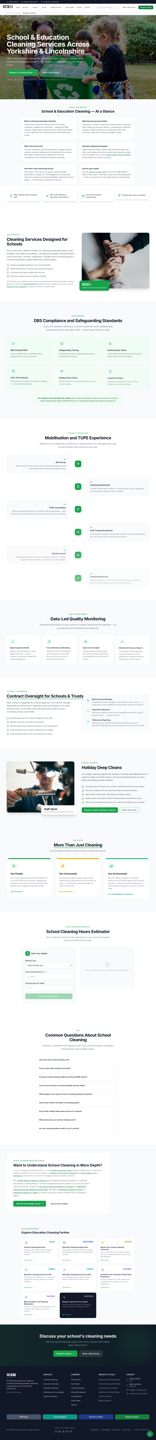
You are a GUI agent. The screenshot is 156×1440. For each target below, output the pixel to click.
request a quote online (97, 172)
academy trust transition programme (64, 1173)
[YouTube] (63, 1431)
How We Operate (77, 1388)
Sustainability (105, 1430)
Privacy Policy (126, 1430)
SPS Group (24, 1417)
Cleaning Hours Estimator (16, 287)
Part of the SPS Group (142, 1430)
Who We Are (76, 1380)
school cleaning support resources (32, 1180)
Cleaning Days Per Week (34, 983)
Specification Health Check (109, 1392)
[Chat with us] (150, 1434)
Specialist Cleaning (50, 1388)
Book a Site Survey (129, 7)
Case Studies (69, 7)
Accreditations (76, 1396)
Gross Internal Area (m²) (34, 972)
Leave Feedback (60, 1417)
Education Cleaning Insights (109, 1380)
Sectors (36, 7)
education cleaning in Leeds (25, 1192)
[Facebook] (56, 1431)
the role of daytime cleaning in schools (56, 1186)
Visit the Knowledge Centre (29, 1204)
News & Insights (105, 1401)
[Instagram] (67, 1431)
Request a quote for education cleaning (100, 813)
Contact (87, 7)
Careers (79, 7)
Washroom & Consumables (53, 1392)
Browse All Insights (59, 1204)
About (45, 7)
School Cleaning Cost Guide (109, 1384)
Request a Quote (145, 7)
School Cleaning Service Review (118, 155)
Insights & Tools (56, 7)
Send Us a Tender (96, 1417)
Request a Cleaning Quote (22, 72)
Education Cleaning (50, 1384)
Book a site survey (129, 813)
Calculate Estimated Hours (48, 996)
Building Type (30, 961)
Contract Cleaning (50, 1380)
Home (18, 7)
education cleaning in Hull (70, 1189)
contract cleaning (29, 284)
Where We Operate (78, 1392)
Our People (75, 1384)
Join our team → (17, 894)
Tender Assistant (105, 1396)
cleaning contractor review (61, 1170)
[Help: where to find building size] (46, 972)
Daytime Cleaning (50, 1396)
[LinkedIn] (59, 1431)
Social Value (75, 1401)
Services (26, 7)
